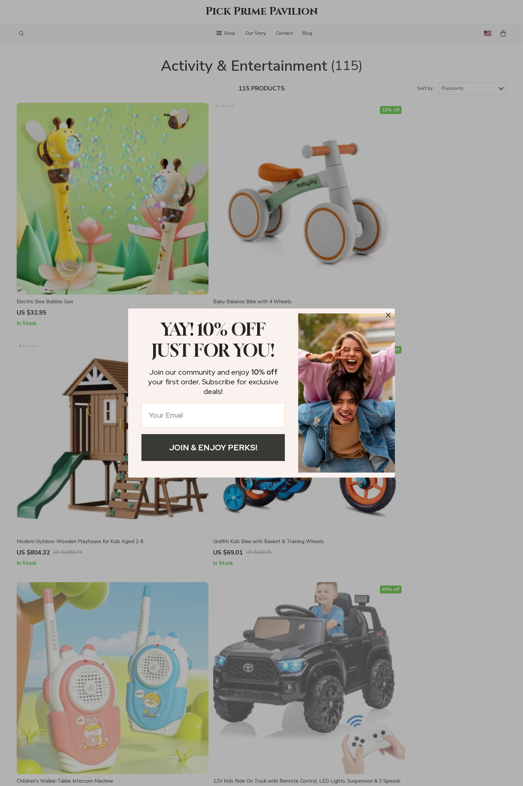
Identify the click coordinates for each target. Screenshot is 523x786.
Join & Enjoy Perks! (213, 447)
